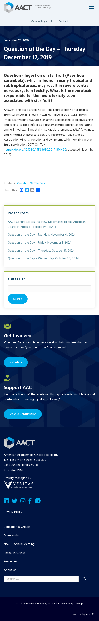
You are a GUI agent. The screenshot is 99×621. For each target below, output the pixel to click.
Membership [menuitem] (12, 535)
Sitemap (78, 604)
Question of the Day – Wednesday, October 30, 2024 (43, 258)
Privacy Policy (13, 511)
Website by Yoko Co (84, 614)
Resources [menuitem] (10, 561)
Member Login (39, 21)
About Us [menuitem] (10, 570)
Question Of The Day (31, 183)
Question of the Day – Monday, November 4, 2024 (42, 234)
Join (53, 21)
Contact (63, 21)
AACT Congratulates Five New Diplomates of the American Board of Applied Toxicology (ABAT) (47, 224)
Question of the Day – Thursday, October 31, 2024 (41, 250)
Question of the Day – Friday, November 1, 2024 (40, 242)
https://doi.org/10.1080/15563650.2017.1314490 (35, 149)
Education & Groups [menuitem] (17, 526)
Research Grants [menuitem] (14, 552)
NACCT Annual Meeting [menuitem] (19, 544)
